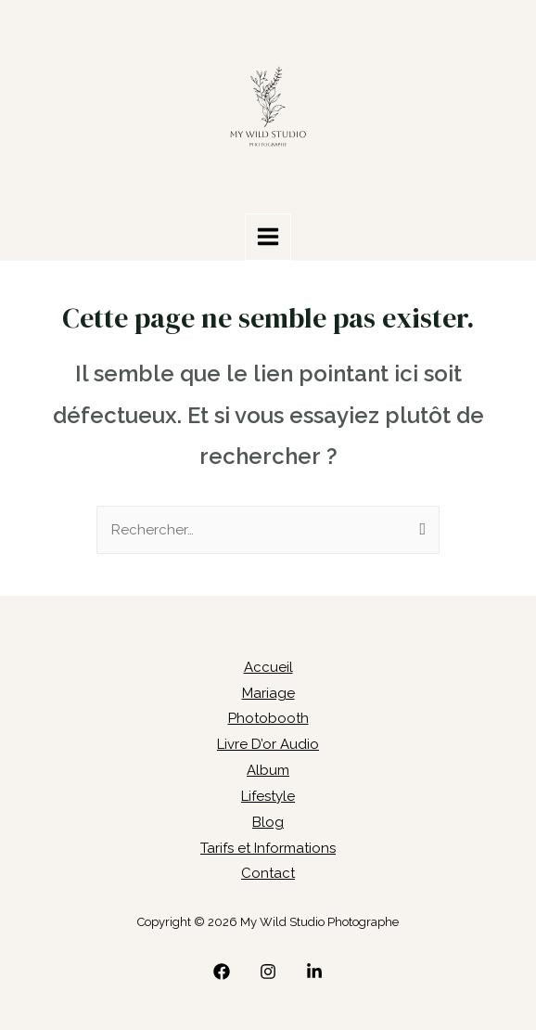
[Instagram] (268, 971)
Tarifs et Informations (268, 848)
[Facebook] (221, 971)
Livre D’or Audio (268, 744)
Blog (268, 822)
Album (268, 770)
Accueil (268, 667)
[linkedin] (314, 971)
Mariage (268, 693)
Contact (268, 873)
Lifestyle (268, 796)
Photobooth (268, 718)
